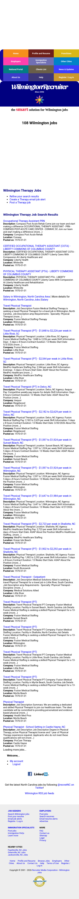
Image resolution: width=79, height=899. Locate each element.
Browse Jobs (44, 861)
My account (16, 761)
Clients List (41, 69)
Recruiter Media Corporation (45, 870)
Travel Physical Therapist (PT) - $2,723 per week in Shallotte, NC (39, 523)
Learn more (13, 835)
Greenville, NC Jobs (17, 852)
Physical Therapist (13, 701)
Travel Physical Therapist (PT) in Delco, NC (27, 386)
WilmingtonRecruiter (39, 89)
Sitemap (43, 835)
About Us (16, 77)
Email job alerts (15, 819)
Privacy (43, 840)
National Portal (16, 69)
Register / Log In (66, 77)
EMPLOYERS (45, 811)
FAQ (41, 831)
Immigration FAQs (16, 833)
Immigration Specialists (41, 61)
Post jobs (44, 814)
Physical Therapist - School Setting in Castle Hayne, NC (34, 726)
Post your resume (16, 816)
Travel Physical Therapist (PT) (20, 601)
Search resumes (47, 816)
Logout (17, 764)
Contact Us (32, 863)
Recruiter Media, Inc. (39, 100)
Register (11, 821)
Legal (42, 838)
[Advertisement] (39, 24)
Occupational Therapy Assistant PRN (24, 220)
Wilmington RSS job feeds (39, 793)
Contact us (44, 833)
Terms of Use (53, 863)
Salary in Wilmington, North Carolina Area (26, 296)
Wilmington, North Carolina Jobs (21, 299)
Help (41, 77)
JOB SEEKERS (14, 811)
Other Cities (66, 61)
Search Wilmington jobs (18, 814)
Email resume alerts (49, 819)
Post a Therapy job (20, 202)
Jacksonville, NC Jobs (18, 855)
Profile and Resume (41, 53)
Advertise (44, 821)
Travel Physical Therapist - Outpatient (24, 576)
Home (16, 53)
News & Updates (66, 69)
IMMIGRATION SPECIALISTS (21, 827)
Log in (20, 821)
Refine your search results (24, 196)
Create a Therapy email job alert (27, 199)
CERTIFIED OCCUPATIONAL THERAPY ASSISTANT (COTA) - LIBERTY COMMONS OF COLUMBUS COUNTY (36, 247)
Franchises (66, 53)
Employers (16, 61)
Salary (44, 299)
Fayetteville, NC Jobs (17, 850)
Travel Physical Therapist (17, 305)
